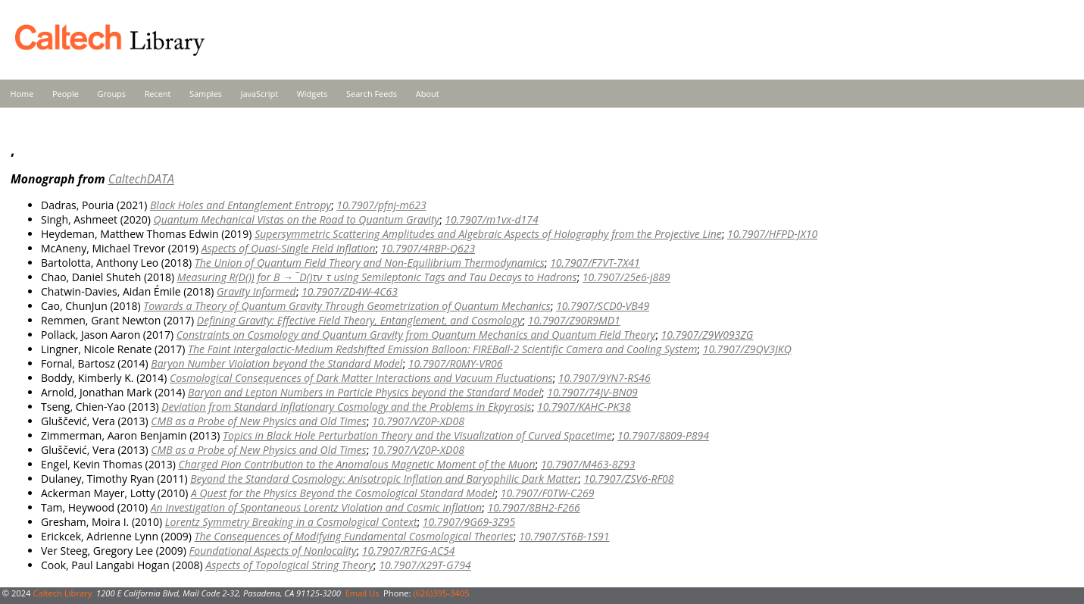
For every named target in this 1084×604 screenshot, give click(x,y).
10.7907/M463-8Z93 (588, 464)
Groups (111, 93)
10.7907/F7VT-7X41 (595, 262)
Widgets (312, 93)
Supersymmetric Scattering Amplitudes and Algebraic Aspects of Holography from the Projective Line (488, 234)
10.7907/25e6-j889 (626, 277)
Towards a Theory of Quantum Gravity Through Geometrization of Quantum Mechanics (346, 306)
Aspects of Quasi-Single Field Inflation (288, 248)
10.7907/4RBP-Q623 (428, 248)
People (65, 93)
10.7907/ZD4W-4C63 (349, 291)
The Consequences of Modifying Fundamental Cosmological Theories (354, 536)
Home (22, 93)
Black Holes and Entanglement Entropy (240, 205)
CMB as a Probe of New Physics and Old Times (258, 421)
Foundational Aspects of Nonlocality (273, 550)
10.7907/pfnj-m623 (381, 205)
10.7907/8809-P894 (663, 435)
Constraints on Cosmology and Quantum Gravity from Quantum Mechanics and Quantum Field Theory (416, 334)
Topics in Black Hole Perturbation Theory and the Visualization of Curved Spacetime (417, 435)
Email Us (362, 593)
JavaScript (259, 93)
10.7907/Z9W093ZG (707, 334)
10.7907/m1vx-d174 (491, 219)
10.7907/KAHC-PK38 (584, 406)
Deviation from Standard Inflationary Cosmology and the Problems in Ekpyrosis (346, 406)
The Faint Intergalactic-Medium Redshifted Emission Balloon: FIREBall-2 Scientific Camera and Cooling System (442, 349)
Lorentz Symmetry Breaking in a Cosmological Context (291, 522)
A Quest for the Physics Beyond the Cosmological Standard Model (343, 493)
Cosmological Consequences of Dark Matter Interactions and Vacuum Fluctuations (361, 378)
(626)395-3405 (441, 593)
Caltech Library (62, 593)
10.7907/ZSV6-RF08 (628, 478)
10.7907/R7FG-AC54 (408, 550)
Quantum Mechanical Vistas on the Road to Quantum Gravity (296, 219)
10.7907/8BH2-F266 (533, 507)
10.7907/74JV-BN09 (592, 392)
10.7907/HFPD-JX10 (772, 234)
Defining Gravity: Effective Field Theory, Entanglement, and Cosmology (360, 320)
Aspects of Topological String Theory (289, 565)
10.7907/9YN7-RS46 (604, 378)
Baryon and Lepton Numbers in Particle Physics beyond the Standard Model (365, 392)
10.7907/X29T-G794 (424, 565)
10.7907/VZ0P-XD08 (418, 421)
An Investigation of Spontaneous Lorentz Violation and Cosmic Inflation (316, 507)
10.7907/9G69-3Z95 (469, 522)
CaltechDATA (141, 179)
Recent (158, 93)
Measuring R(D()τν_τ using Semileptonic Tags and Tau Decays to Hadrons (377, 277)
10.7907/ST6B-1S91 (564, 536)
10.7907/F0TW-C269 (548, 493)
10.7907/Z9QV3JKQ (747, 349)
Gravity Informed (256, 291)
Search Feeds (371, 93)
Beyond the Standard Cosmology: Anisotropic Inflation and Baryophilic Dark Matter (384, 478)
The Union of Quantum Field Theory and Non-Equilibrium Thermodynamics (370, 262)
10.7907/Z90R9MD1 (574, 320)
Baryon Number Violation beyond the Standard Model (276, 363)
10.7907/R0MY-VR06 (455, 363)
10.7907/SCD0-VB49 (602, 306)
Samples (205, 93)
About (427, 93)
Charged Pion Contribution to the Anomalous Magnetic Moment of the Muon (357, 464)
